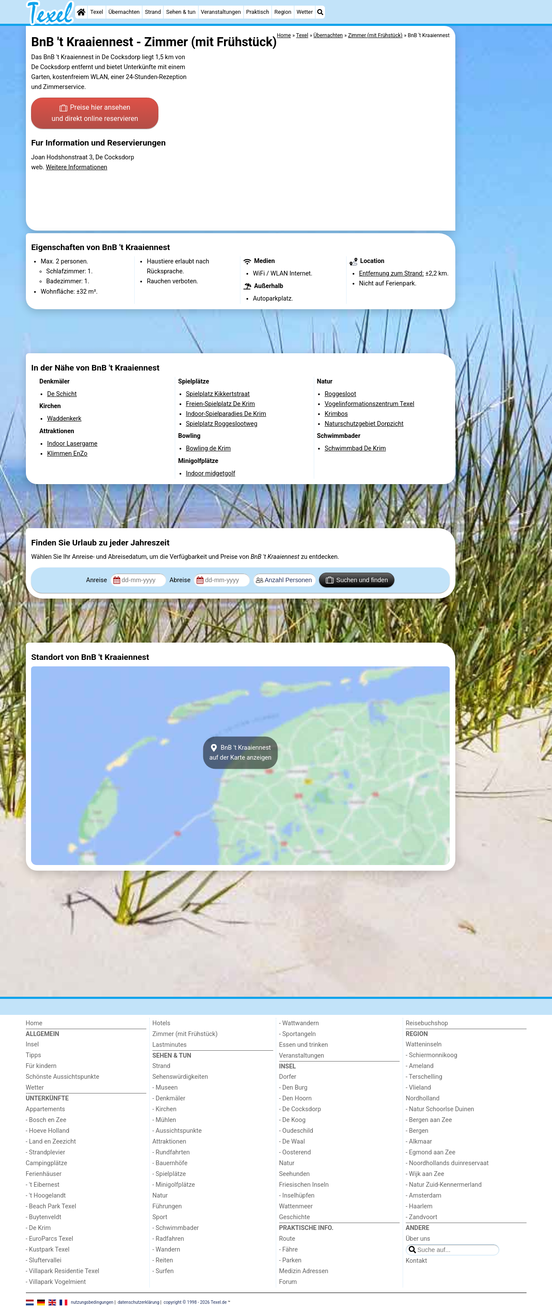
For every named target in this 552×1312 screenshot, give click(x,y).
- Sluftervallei (44, 1260)
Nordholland (422, 1098)
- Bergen (417, 1131)
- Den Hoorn (295, 1098)
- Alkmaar (419, 1141)
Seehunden (294, 1174)
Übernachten (123, 12)
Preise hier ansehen (95, 113)
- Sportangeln (297, 1034)
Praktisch (257, 12)
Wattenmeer (296, 1206)
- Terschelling (424, 1077)
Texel (96, 12)
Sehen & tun (181, 12)
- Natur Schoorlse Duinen (440, 1109)
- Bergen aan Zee (429, 1120)
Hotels (161, 1023)
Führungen (167, 1206)
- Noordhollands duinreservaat (447, 1163)
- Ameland (420, 1066)
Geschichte (294, 1217)
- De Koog (292, 1120)
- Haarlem (419, 1206)
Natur (160, 1195)
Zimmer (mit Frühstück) (185, 1034)
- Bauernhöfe (169, 1163)
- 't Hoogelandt (46, 1195)
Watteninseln (424, 1044)
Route (287, 1238)
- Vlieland (418, 1087)
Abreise (181, 580)
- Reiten (162, 1260)
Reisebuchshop (427, 1023)
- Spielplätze (169, 1174)
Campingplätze (46, 1163)
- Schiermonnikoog (431, 1055)
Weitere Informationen (76, 167)
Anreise (97, 580)
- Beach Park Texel (51, 1206)
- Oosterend (295, 1152)
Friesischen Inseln (304, 1184)
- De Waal (292, 1141)
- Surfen (162, 1271)
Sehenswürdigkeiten (180, 1077)
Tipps (33, 1055)
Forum (288, 1282)
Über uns (418, 1238)
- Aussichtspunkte (177, 1131)
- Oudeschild (296, 1131)
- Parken (290, 1260)
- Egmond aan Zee (430, 1152)
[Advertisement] (492, 224)
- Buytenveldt (43, 1217)
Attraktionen (169, 1141)
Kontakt (416, 1260)
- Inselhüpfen (297, 1195)
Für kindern (41, 1066)
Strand (153, 12)
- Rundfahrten (171, 1152)
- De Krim (38, 1228)
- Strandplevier (45, 1152)
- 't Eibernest (43, 1184)
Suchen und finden (357, 580)
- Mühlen (164, 1120)
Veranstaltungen (221, 12)
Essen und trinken (303, 1045)
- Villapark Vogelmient (56, 1282)
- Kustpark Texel (48, 1249)
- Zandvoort (421, 1217)
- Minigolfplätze (173, 1184)
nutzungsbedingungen (92, 1302)
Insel (32, 1044)
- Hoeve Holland (47, 1131)
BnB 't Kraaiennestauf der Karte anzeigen (240, 752)
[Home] (81, 12)
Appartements (45, 1109)
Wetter (304, 12)
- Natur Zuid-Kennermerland (444, 1184)
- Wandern (166, 1249)
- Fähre (288, 1249)
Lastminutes (169, 1045)
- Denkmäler (168, 1098)
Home (34, 1023)
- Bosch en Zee (46, 1120)
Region (282, 12)
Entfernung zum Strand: (391, 273)
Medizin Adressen (303, 1271)
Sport (159, 1217)
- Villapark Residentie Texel (63, 1271)
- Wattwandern (299, 1023)
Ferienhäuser (44, 1174)
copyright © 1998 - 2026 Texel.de (195, 1302)
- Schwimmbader (175, 1228)
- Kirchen (164, 1109)
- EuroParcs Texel (49, 1238)
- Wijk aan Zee (425, 1174)
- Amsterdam (424, 1195)
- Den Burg (293, 1087)
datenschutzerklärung (138, 1302)
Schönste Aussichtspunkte (62, 1077)
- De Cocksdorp (300, 1109)
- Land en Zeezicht (51, 1141)
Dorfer (288, 1077)
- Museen (165, 1087)
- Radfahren (168, 1238)
